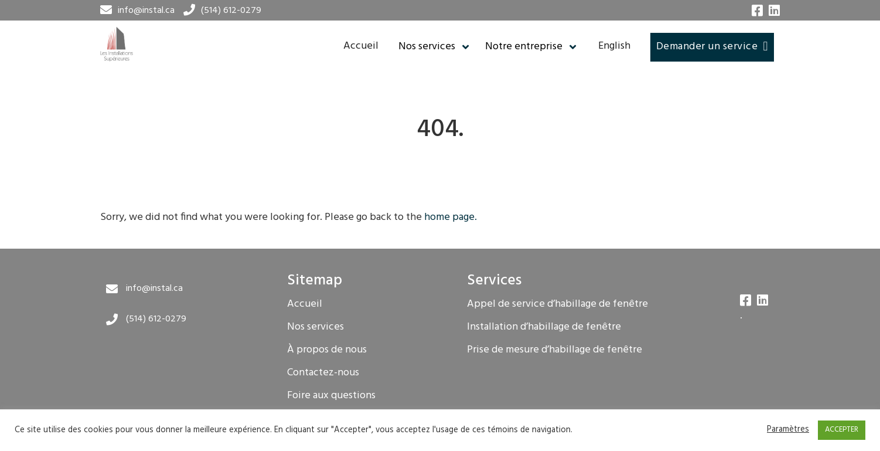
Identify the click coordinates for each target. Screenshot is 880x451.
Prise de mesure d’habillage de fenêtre (554, 350)
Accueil (360, 46)
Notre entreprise (523, 47)
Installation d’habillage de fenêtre (544, 327)
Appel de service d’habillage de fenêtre (557, 304)
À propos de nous (327, 350)
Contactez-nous (323, 373)
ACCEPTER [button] (841, 429)
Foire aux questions (331, 396)
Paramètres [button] (788, 430)
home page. (450, 217)
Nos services (426, 47)
